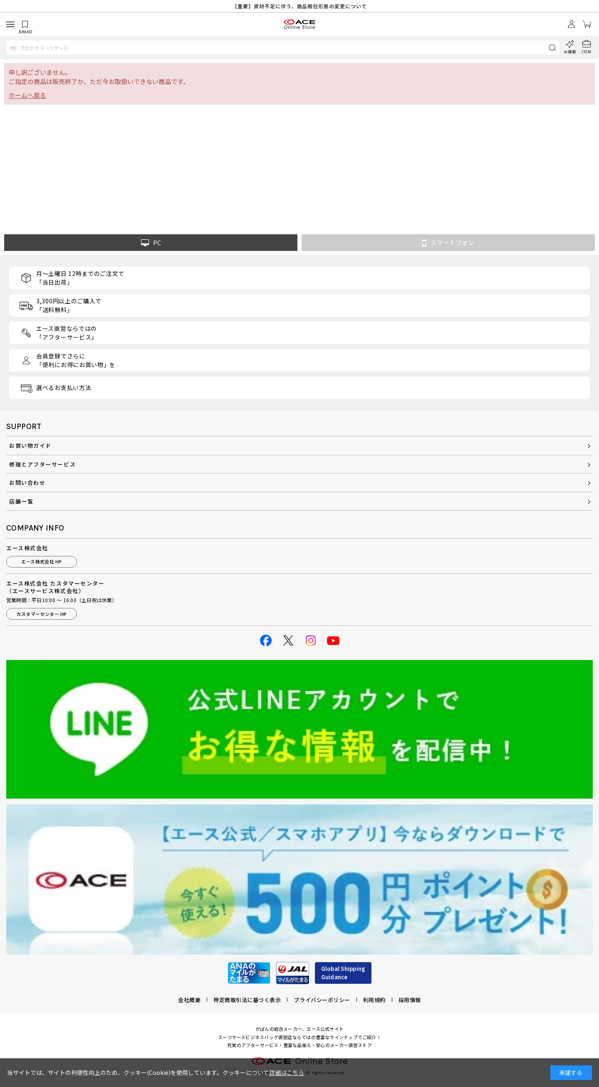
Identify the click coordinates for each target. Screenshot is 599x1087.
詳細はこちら (286, 1072)
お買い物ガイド (30, 445)
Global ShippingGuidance (343, 973)
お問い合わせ (27, 482)
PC (151, 242)
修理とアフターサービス (42, 464)
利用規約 (374, 1000)
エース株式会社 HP (41, 561)
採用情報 (410, 1000)
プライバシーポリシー (322, 1000)
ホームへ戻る (27, 95)
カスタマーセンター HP (41, 614)
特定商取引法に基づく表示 (247, 1000)
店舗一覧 (21, 501)
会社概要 (189, 1000)
